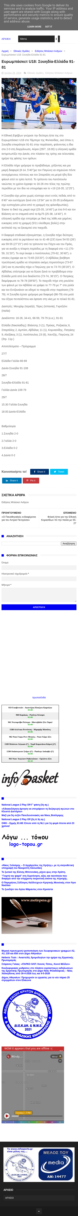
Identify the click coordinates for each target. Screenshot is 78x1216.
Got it (48, 26)
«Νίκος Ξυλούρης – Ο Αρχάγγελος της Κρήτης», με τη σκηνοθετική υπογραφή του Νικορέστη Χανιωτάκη (38, 866)
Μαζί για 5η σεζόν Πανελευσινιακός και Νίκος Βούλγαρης (32, 815)
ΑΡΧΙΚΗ (6, 39)
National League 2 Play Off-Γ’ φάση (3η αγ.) (25, 804)
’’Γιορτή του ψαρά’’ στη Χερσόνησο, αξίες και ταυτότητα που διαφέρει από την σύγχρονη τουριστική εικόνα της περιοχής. (35, 877)
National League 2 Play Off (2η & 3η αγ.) (23, 819)
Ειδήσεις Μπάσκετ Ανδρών (48, 51)
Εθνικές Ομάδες (22, 51)
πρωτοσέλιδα (39, 697)
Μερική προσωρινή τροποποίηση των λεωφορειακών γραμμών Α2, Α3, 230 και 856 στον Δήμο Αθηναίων (38, 952)
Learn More (34, 26)
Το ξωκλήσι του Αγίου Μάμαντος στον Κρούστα (27, 889)
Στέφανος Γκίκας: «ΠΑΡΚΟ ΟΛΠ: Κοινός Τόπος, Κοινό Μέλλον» (36, 964)
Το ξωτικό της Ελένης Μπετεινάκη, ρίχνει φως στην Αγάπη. (34, 872)
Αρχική (5, 51)
